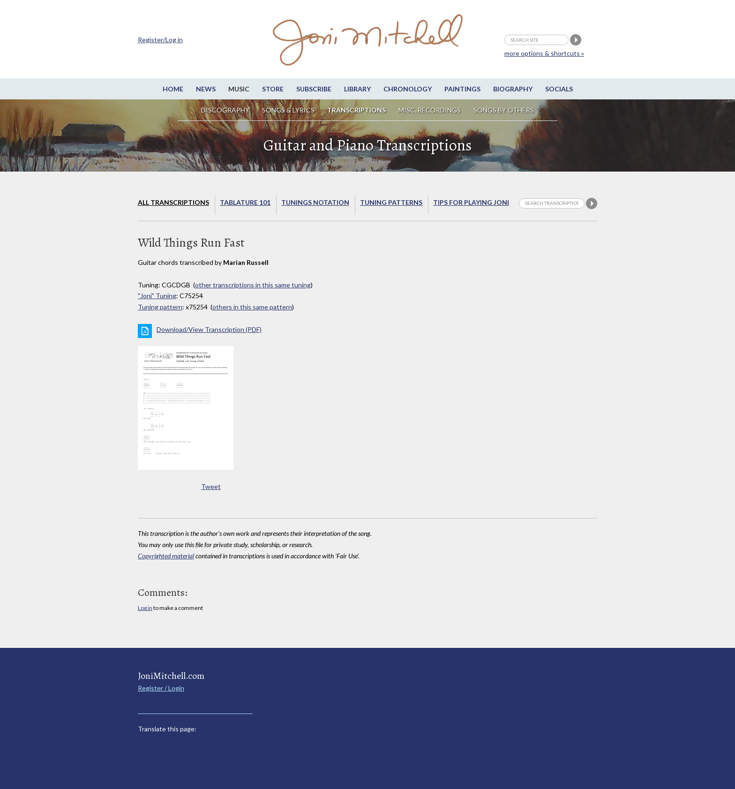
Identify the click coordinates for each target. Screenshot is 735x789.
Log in (145, 607)
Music (238, 89)
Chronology (407, 89)
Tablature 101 (245, 202)
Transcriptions (356, 110)
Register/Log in (160, 40)
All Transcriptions (173, 202)
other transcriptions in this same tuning (253, 285)
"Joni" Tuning (157, 296)
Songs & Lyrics (288, 110)
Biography (512, 89)
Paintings (462, 89)
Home (173, 89)
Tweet (211, 486)
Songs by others (503, 110)
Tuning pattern (160, 307)
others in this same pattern (252, 307)
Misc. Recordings (430, 110)
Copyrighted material (166, 556)
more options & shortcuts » (544, 53)
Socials (559, 89)
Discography (225, 110)
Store (273, 89)
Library (357, 89)
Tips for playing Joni (471, 202)
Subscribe (313, 89)
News (206, 89)
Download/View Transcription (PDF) (209, 329)
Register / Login (161, 688)
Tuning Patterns (391, 202)
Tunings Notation (315, 202)
